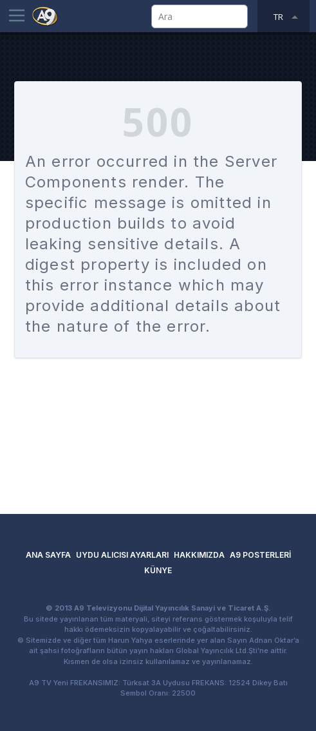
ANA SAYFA (48, 555)
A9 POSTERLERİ (260, 555)
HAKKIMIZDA (199, 555)
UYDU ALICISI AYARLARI (122, 555)
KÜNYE (158, 570)
